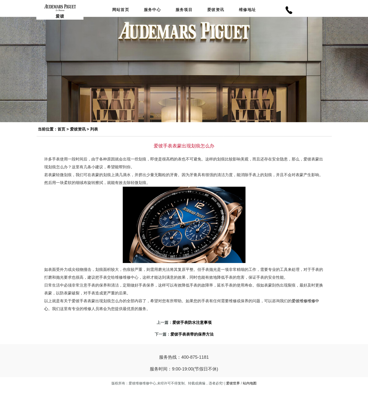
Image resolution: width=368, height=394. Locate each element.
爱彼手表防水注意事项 (192, 327)
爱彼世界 (233, 388)
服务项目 (184, 10)
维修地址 (247, 10)
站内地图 (250, 388)
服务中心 (152, 10)
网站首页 (120, 10)
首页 (61, 134)
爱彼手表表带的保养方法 (192, 339)
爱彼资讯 (215, 10)
